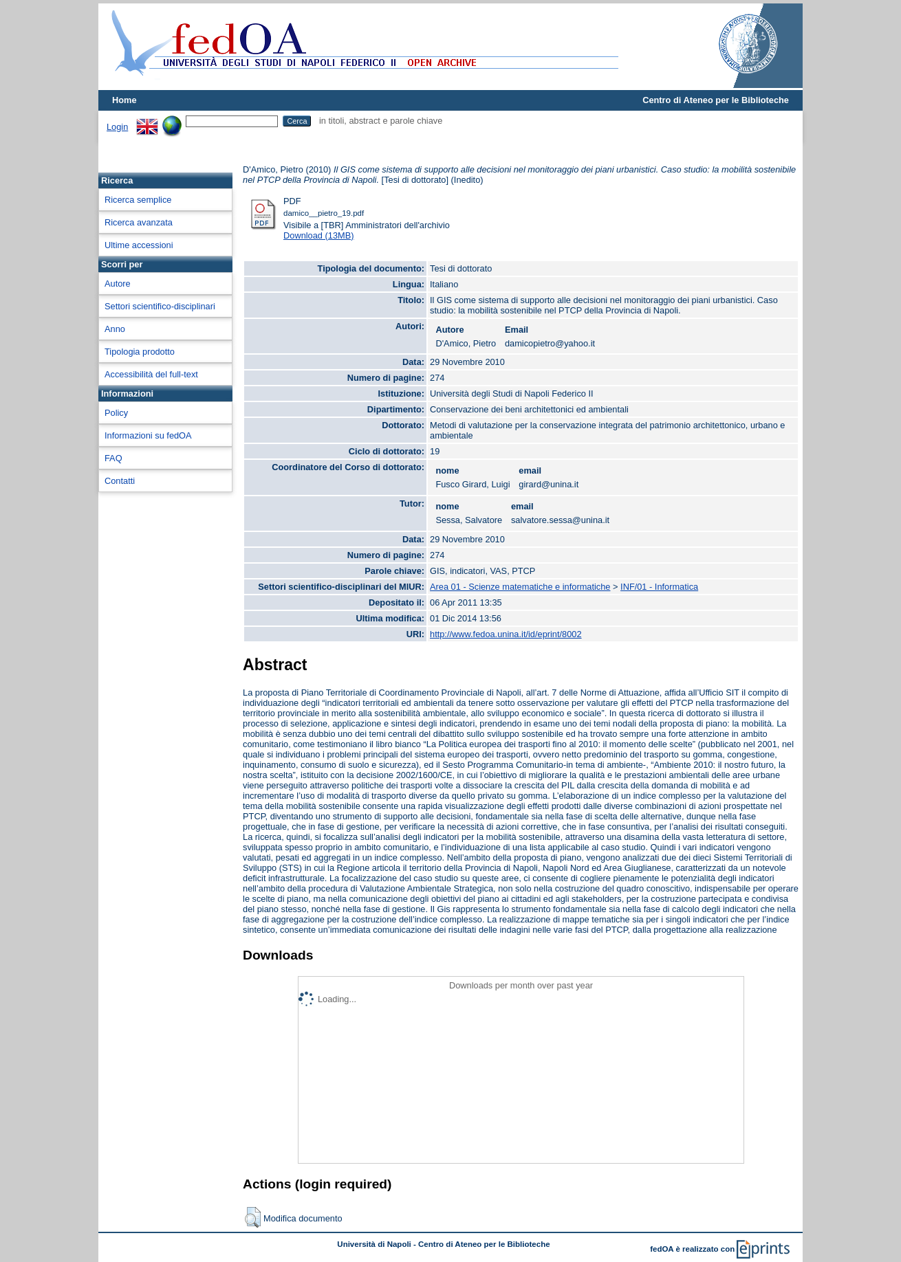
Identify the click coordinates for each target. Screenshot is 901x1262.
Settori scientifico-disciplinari (160, 306)
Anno (115, 329)
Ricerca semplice (138, 200)
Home (124, 100)
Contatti (120, 481)
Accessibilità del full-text (151, 374)
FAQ (113, 458)
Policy (116, 413)
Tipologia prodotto (140, 351)
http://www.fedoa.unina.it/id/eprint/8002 (506, 634)
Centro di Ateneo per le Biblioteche (715, 100)
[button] (253, 1217)
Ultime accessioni (139, 245)
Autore (118, 283)
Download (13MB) (318, 235)
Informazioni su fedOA (148, 435)
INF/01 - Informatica (659, 587)
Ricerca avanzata (139, 222)
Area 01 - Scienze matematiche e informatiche (520, 587)
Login (117, 127)
